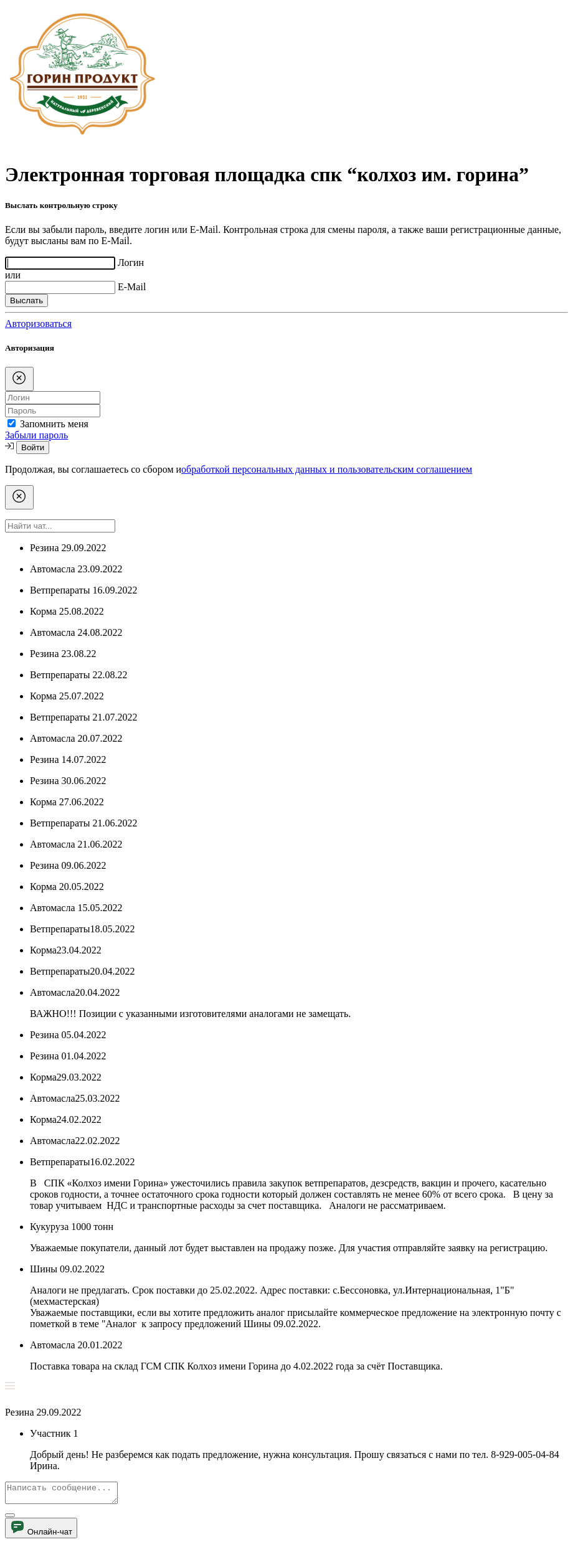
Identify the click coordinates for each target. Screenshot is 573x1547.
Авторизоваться (38, 323)
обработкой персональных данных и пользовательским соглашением (326, 469)
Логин (131, 262)
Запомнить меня (54, 424)
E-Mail (132, 286)
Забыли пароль (36, 435)
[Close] (19, 379)
